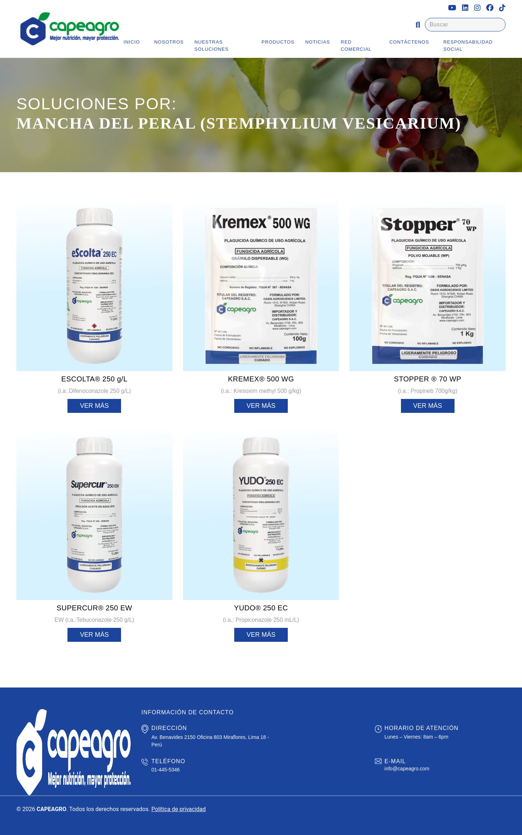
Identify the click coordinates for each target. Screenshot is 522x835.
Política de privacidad (178, 809)
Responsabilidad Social (468, 45)
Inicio (132, 42)
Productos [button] (278, 42)
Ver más (94, 405)
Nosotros (169, 42)
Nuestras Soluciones (212, 45)
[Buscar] (465, 24)
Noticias (317, 42)
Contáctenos (409, 42)
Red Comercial (356, 45)
